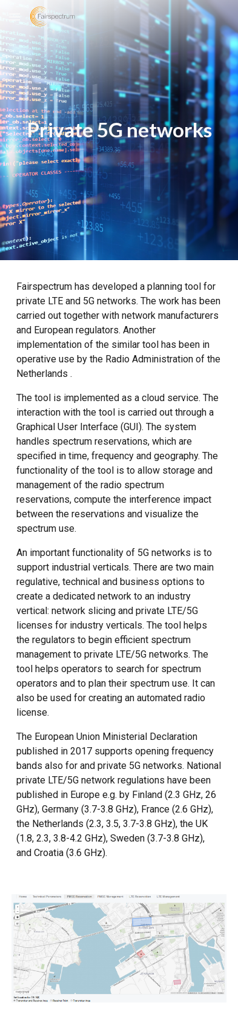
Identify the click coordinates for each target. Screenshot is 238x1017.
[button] (14, 16)
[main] (119, 130)
